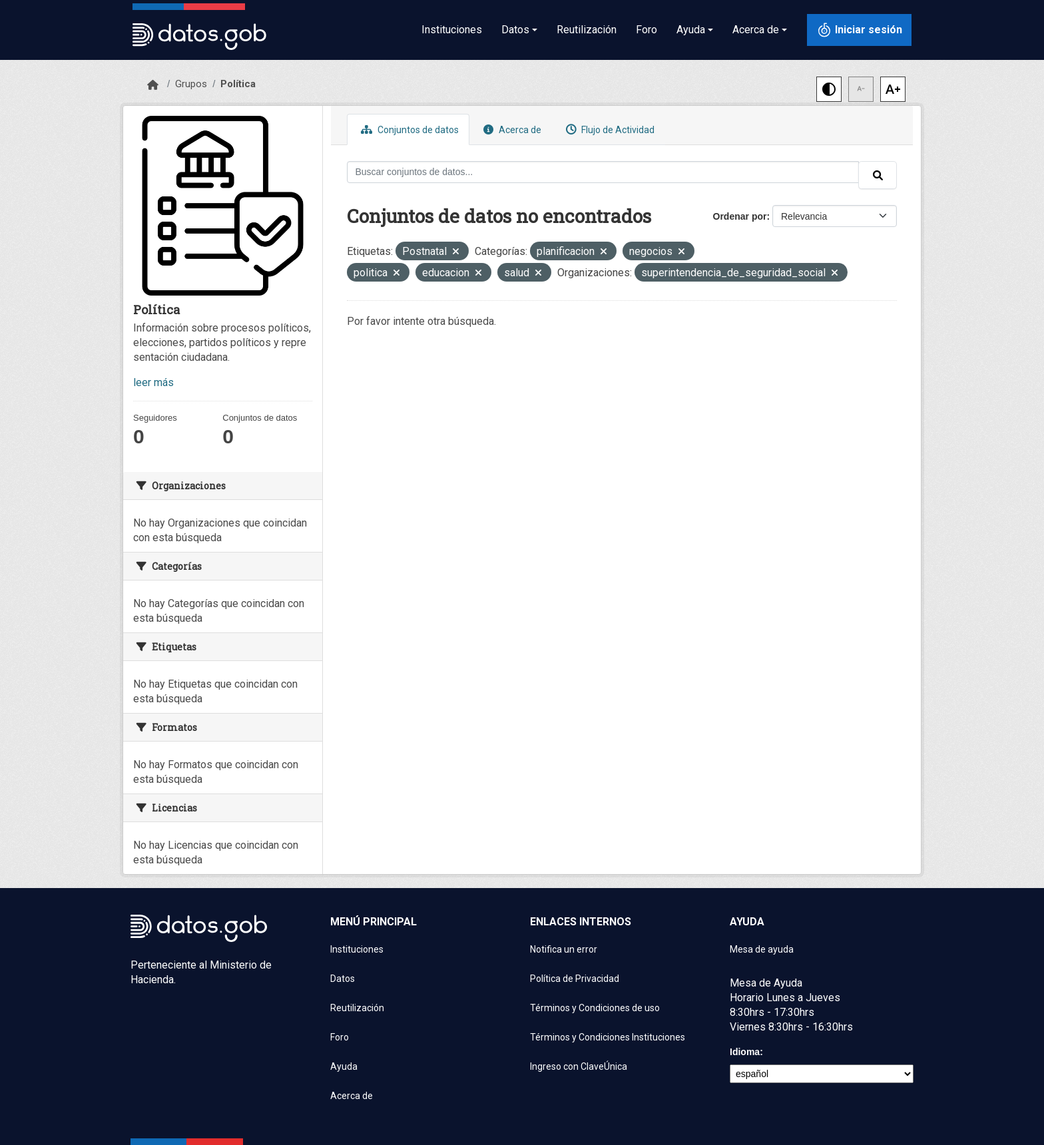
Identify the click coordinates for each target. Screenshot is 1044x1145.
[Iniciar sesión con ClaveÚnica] (859, 30)
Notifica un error (563, 949)
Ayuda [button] (690, 29)
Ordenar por (740, 216)
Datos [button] (515, 29)
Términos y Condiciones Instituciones (607, 1037)
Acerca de (510, 129)
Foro (646, 29)
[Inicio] (153, 85)
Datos (342, 978)
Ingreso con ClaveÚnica (578, 1066)
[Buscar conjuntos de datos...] (603, 172)
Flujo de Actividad (608, 129)
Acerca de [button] (755, 29)
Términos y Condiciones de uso (595, 1008)
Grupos (191, 84)
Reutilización (587, 29)
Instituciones (451, 29)
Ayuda (344, 1066)
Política (238, 84)
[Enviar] (877, 175)
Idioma (745, 1051)
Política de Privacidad (574, 978)
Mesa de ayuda (762, 949)
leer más (153, 382)
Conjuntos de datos (408, 129)
